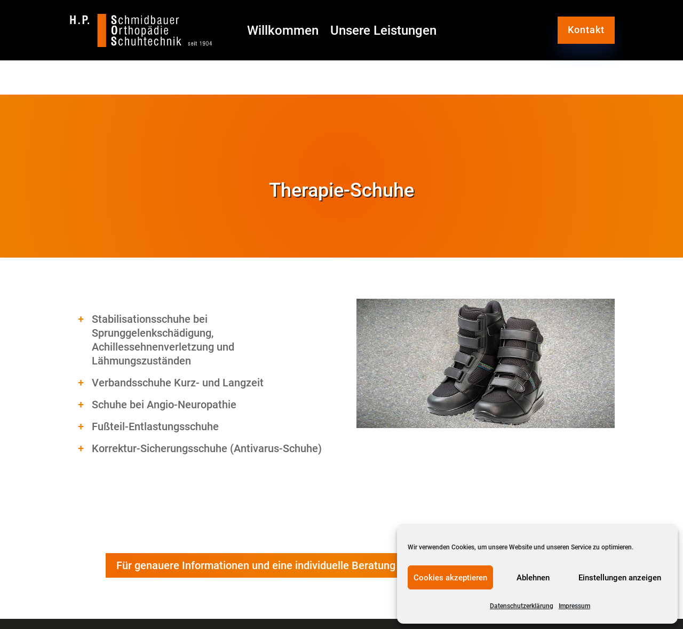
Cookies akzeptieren (450, 578)
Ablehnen (533, 578)
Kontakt (586, 29)
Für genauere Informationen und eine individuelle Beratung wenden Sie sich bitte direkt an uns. (341, 565)
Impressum (574, 606)
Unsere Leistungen (383, 32)
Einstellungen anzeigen (619, 578)
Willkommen (283, 32)
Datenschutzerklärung (521, 606)
